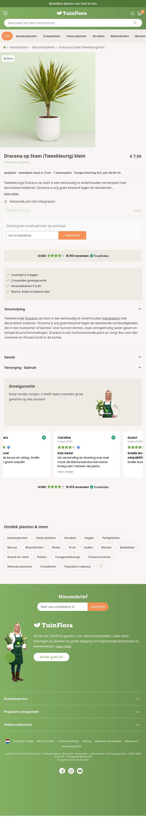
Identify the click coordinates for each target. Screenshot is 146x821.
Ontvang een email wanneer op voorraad (35, 226)
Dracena (31, 318)
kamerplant (111, 318)
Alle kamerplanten (43, 47)
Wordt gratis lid (51, 657)
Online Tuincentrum (30, 753)
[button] (73, 256)
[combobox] (73, 23)
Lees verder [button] (87, 472)
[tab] (73, 309)
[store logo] (73, 13)
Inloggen (132, 13)
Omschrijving (14, 309)
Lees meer (11, 194)
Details (9, 357)
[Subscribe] (97, 607)
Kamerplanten (19, 47)
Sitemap (87, 741)
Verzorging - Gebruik (20, 367)
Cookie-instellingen (68, 741)
